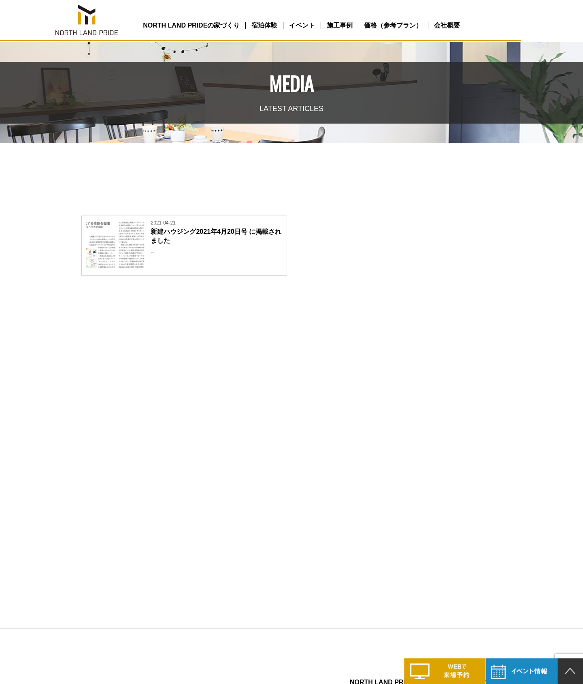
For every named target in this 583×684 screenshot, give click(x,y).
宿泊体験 (290, 25)
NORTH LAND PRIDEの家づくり (210, 25)
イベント (335, 25)
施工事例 (379, 25)
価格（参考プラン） (439, 25)
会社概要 (500, 25)
